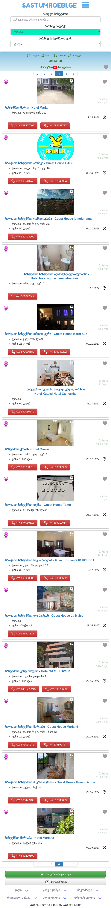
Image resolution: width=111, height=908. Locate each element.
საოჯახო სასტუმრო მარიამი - (41, 727)
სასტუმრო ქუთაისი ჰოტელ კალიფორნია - (56, 392)
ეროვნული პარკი (18, 897)
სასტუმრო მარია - (26, 108)
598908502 (22, 578)
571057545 (22, 745)
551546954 (55, 181)
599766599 (56, 689)
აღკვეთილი (51, 897)
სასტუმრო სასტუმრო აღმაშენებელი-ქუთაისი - (56, 277)
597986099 (55, 800)
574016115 (22, 523)
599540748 (22, 181)
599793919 (22, 467)
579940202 (55, 352)
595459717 (55, 125)
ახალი (33, 55)
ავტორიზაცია (56, 882)
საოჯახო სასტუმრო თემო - (38, 505)
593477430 (22, 800)
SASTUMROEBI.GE (49, 5)
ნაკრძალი (84, 890)
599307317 (22, 633)
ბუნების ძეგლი (84, 897)
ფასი (46, 55)
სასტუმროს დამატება (56, 874)
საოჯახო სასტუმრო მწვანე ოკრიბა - (50, 782)
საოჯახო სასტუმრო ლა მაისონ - (45, 616)
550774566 (22, 236)
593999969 (55, 467)
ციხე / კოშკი (51, 890)
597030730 (22, 411)
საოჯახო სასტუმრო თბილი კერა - (46, 334)
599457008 (22, 125)
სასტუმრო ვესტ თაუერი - (37, 671)
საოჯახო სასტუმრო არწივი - (40, 163)
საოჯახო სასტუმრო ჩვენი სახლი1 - (49, 560)
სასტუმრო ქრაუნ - (27, 449)
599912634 (55, 523)
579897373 (55, 745)
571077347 (22, 296)
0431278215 (23, 689)
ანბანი (60, 55)
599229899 (22, 856)
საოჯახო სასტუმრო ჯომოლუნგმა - (48, 219)
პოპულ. (74, 55)
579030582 (22, 352)
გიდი (18, 890)
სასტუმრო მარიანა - (29, 838)
